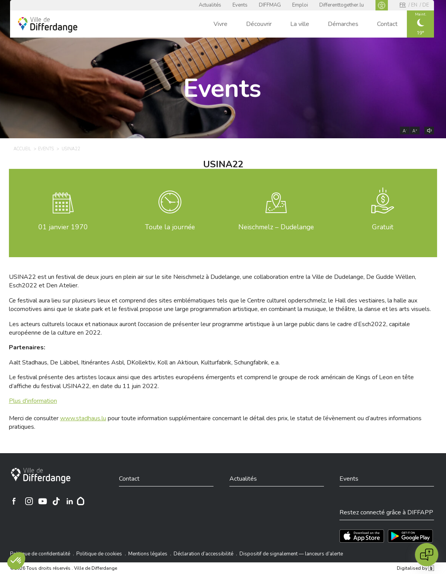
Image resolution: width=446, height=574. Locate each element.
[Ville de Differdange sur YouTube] (42, 501)
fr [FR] (403, 5)
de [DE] (425, 5)
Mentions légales (147, 553)
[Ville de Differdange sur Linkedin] (69, 501)
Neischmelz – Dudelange (276, 227)
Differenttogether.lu (341, 5)
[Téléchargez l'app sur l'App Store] (361, 536)
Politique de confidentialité (40, 553)
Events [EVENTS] (46, 149)
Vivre (220, 24)
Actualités (210, 5)
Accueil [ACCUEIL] (22, 149)
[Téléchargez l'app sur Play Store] (410, 536)
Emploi (300, 5)
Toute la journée (170, 227)
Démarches (343, 24)
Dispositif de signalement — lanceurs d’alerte (291, 553)
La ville (299, 24)
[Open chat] (426, 554)
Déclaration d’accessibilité (203, 553)
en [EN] (414, 5)
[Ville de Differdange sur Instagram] (29, 501)
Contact (387, 24)
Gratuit (382, 227)
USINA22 (71, 149)
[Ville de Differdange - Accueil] (47, 25)
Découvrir (259, 24)
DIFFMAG (270, 5)
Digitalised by (415, 568)
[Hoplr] (80, 501)
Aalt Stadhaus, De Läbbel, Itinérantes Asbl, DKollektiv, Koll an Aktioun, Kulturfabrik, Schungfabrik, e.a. (144, 362)
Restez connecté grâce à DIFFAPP (386, 512)
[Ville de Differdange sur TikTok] (56, 501)
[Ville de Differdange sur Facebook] (14, 501)
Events (240, 5)
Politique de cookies (99, 553)
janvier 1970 (63, 227)
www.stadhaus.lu (83, 418)
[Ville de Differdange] (40, 475)
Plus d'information (33, 401)
